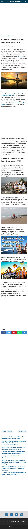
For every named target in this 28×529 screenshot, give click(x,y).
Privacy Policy (16, 521)
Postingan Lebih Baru (7, 431)
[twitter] (8, 332)
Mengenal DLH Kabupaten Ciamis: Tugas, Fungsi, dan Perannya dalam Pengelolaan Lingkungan (13, 468)
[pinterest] (14, 332)
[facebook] (3, 332)
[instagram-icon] (11, 514)
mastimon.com (14, 1)
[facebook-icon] (6, 514)
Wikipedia (20, 56)
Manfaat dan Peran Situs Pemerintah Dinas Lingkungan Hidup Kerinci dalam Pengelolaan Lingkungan (14, 462)
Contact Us (9, 521)
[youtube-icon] (21, 514)
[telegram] (24, 332)
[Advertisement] (14, 19)
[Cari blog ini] (26, 1)
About (4, 521)
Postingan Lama (22, 431)
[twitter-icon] (16, 514)
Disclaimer (23, 521)
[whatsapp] (19, 332)
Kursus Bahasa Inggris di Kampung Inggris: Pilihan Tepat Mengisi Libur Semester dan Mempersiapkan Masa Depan (14, 442)
